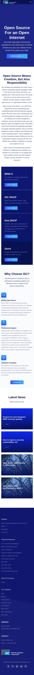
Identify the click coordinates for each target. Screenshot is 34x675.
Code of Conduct (6, 602)
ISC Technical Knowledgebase (10, 543)
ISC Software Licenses (8, 559)
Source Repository (6, 549)
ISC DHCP (4, 532)
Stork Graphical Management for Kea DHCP (14, 523)
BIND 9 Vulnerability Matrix (9, 546)
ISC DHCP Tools (6, 565)
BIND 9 (3, 526)
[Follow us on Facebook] (8, 666)
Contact (3, 596)
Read (7, 424)
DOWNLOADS (17, 56)
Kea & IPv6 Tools (6, 568)
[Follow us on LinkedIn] (21, 666)
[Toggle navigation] (30, 2)
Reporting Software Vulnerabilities (11, 553)
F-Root (3, 582)
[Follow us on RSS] (25, 666)
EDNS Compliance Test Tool (9, 556)
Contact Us (17, 382)
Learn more (11, 184)
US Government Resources (9, 571)
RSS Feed (4, 615)
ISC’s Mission (5, 605)
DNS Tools (4, 562)
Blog (2, 593)
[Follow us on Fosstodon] (12, 666)
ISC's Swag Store (6, 611)
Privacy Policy (5, 599)
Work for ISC (5, 608)
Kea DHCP (4, 529)
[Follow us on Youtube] (17, 666)
